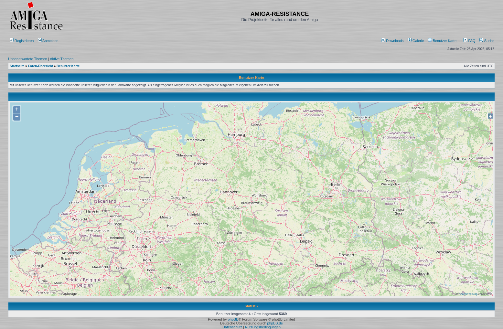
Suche (486, 41)
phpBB (233, 319)
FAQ (469, 41)
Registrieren (22, 41)
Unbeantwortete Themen (27, 59)
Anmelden (48, 41)
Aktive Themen (61, 59)
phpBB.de (275, 323)
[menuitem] (393, 41)
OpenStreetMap (467, 294)
